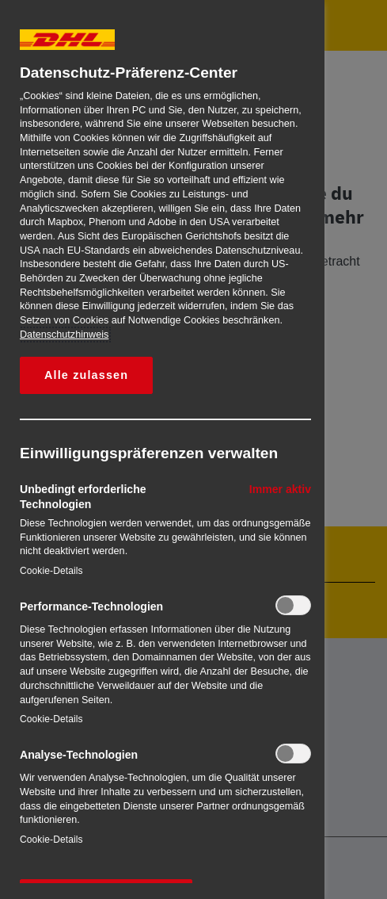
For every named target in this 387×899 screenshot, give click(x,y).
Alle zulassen (86, 375)
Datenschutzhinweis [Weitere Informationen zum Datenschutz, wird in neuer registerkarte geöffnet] (64, 334)
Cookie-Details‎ (51, 570)
